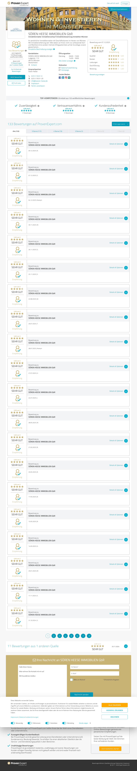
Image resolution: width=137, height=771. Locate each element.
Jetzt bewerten (16, 77)
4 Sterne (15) (58, 131)
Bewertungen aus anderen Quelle (16, 64)
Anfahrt (34, 65)
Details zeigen (83, 767)
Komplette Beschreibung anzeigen (41, 49)
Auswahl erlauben (114, 754)
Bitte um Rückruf (79, 680)
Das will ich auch (113, 3)
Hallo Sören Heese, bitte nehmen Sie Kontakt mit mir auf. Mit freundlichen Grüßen (42, 683)
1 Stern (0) (121, 131)
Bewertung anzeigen (97, 74)
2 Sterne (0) (100, 131)
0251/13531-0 (36, 76)
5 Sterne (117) (36, 131)
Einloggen (125, 3)
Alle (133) (16, 131)
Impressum (15, 761)
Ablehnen (114, 761)
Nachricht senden (81, 694)
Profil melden (34, 711)
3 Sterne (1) (79, 131)
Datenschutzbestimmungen (29, 761)
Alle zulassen (115, 749)
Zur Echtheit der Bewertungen (16, 70)
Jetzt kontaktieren (119, 9)
